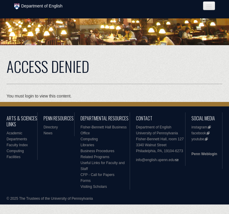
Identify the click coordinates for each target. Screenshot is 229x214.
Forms (86, 181)
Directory (51, 127)
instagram (199, 127)
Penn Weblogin (204, 154)
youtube (197, 139)
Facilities (14, 157)
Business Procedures (97, 151)
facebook (198, 133)
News (48, 133)
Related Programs (95, 157)
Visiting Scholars (94, 187)
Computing (15, 151)
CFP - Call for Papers (97, 175)
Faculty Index (17, 145)
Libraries (87, 145)
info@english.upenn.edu (155, 160)
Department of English (38, 6)
